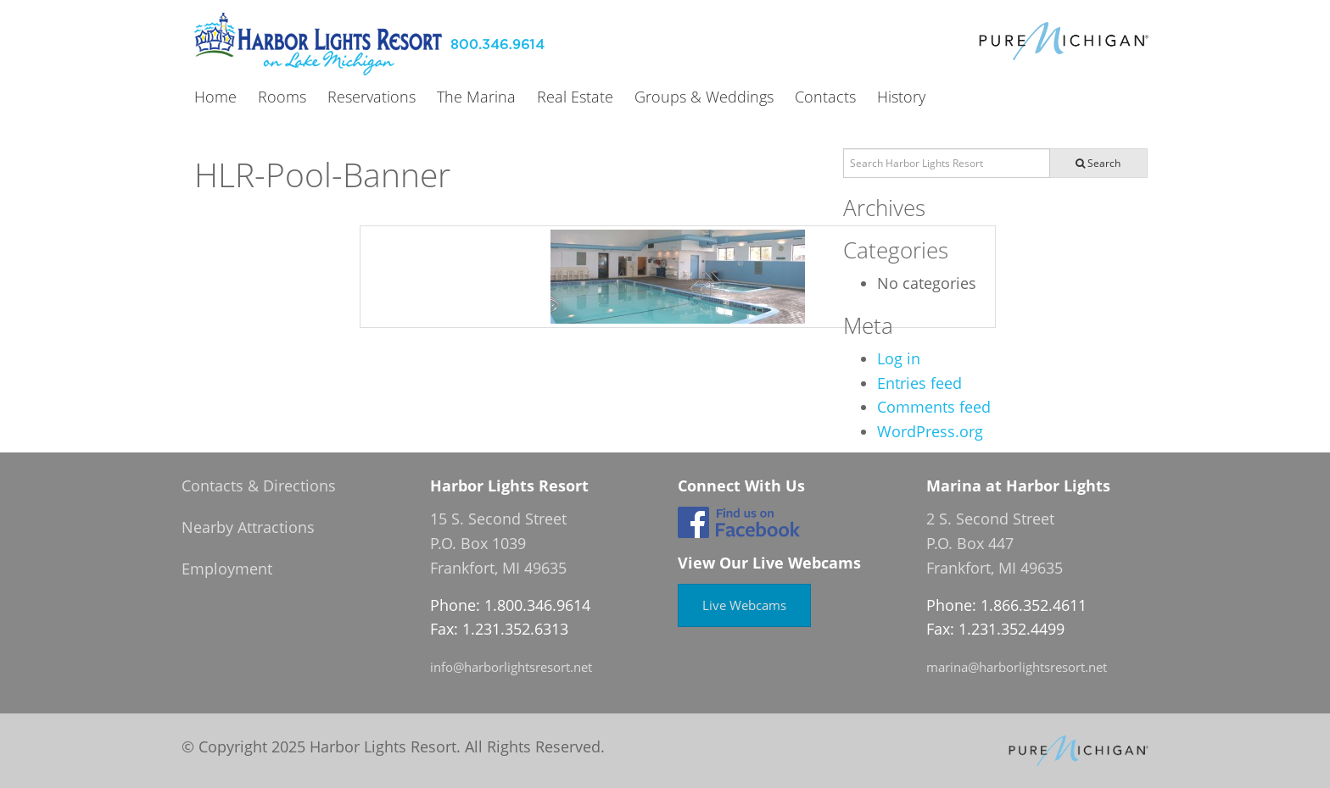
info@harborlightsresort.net (511, 666)
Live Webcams (744, 605)
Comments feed (934, 407)
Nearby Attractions (248, 527)
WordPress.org (930, 431)
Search (1098, 163)
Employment (227, 568)
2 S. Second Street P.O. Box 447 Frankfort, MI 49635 (994, 543)
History (901, 97)
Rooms (282, 97)
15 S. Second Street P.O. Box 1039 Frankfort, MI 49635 (498, 543)
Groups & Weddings (704, 97)
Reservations (371, 97)
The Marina (476, 97)
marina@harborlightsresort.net (1016, 666)
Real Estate (575, 97)
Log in (898, 358)
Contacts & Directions (259, 485)
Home (215, 97)
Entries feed (919, 383)
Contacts (825, 97)
